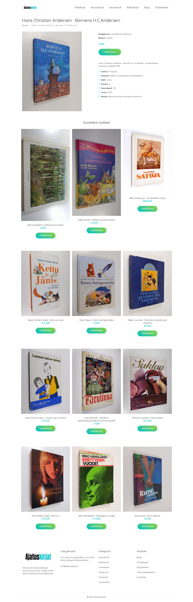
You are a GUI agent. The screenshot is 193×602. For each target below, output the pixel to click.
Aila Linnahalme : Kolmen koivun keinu (45, 225)
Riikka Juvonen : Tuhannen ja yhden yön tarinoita (147, 322)
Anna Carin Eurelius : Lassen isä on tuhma (45, 418)
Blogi (147, 7)
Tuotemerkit (161, 7)
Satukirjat (127, 34)
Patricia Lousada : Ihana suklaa (147, 418)
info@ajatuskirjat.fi (69, 566)
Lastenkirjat (116, 34)
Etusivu (25, 25)
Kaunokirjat (97, 7)
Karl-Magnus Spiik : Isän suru (46, 516)
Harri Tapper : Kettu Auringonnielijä (96, 320)
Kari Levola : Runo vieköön (147, 516)
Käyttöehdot (143, 567)
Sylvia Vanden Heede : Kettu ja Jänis (46, 320)
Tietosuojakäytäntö (146, 572)
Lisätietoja (110, 52)
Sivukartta (141, 577)
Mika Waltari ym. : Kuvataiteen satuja (147, 198)
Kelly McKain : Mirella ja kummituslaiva (96, 220)
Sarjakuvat (115, 7)
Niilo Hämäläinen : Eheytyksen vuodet (96, 516)
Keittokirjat (133, 7)
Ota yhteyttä (142, 562)
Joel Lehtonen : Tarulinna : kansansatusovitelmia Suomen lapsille (96, 420)
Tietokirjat (79, 7)
